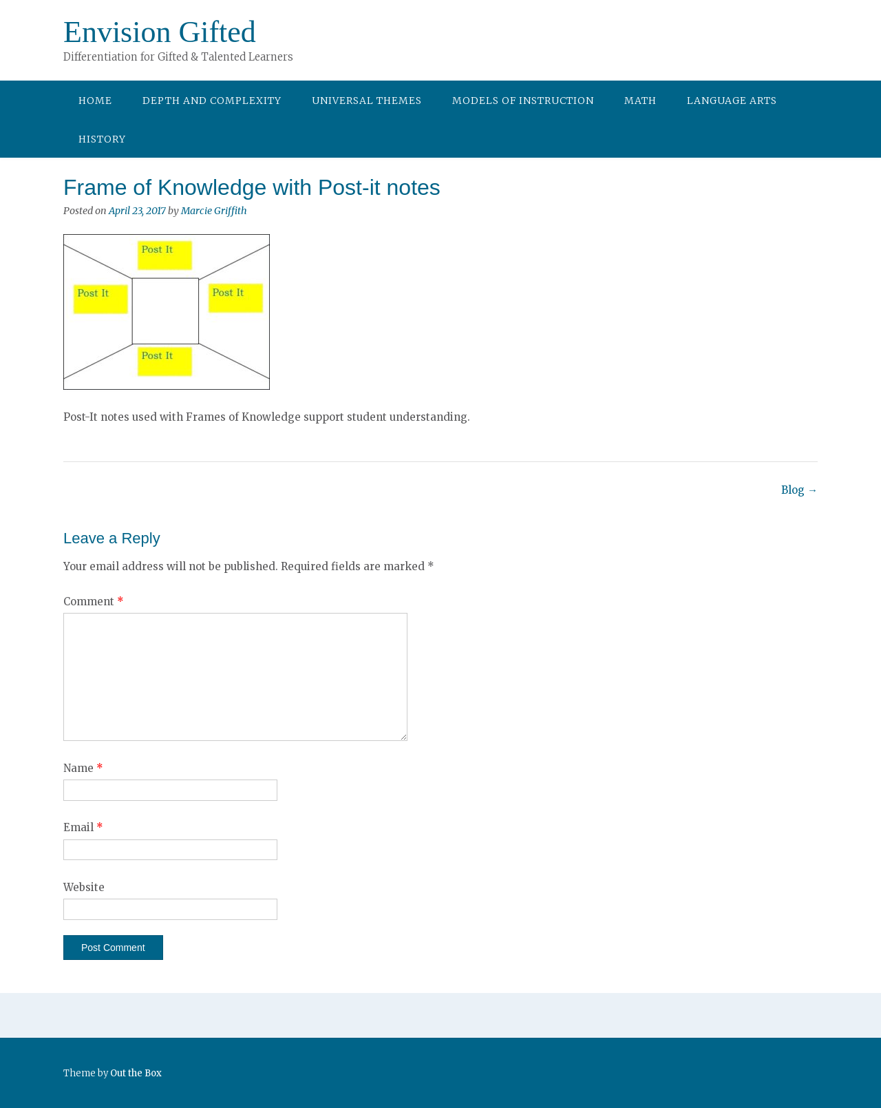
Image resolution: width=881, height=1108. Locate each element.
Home (95, 100)
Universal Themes (367, 100)
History (102, 139)
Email (83, 827)
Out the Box (136, 1073)
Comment (93, 601)
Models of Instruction (523, 100)
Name (83, 768)
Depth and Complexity (212, 100)
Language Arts (732, 100)
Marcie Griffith (214, 211)
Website (84, 887)
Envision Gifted (159, 32)
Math (640, 100)
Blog (799, 489)
